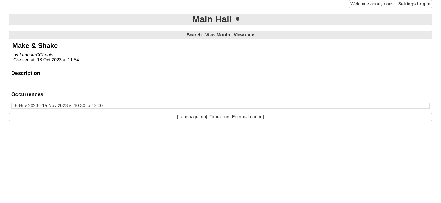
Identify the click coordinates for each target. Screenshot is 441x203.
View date (244, 34)
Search (194, 34)
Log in (424, 3)
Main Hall (211, 19)
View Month (217, 34)
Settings (407, 3)
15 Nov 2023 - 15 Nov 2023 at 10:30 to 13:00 (58, 105)
